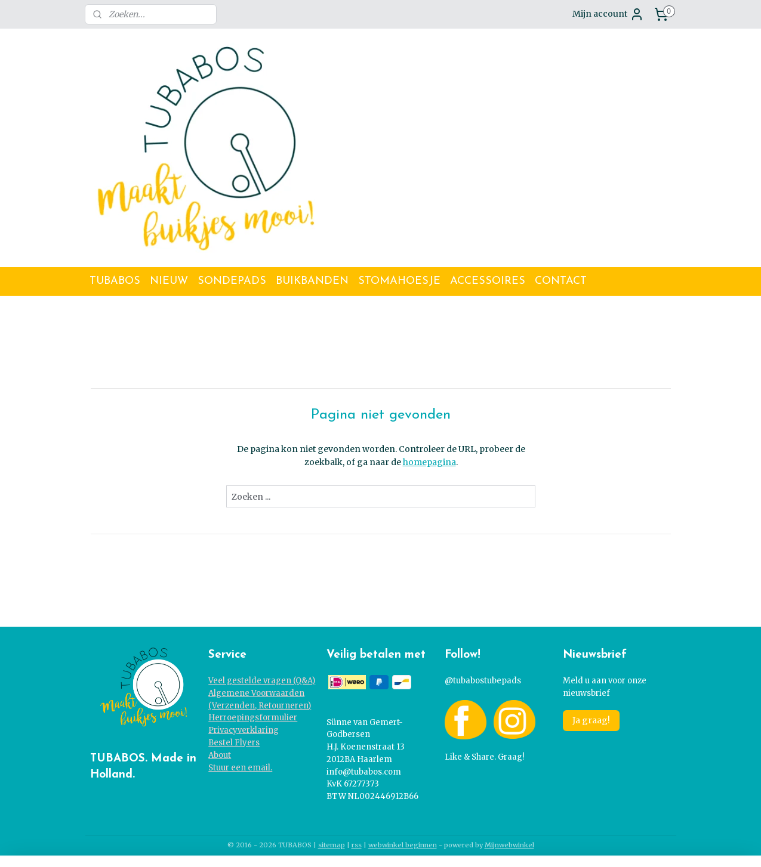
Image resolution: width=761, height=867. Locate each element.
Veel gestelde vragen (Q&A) (261, 681)
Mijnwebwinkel (509, 845)
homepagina (428, 462)
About (219, 755)
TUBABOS (115, 281)
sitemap (331, 845)
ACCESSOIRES (487, 281)
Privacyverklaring (243, 730)
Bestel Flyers (234, 743)
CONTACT (561, 281)
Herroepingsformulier (252, 718)
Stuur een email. (240, 768)
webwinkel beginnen (402, 845)
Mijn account (608, 14)
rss (357, 845)
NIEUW (169, 281)
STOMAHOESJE (399, 281)
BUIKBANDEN (312, 281)
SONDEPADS (232, 281)
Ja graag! (591, 720)
